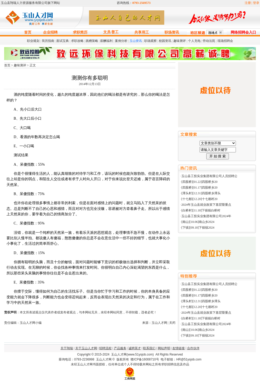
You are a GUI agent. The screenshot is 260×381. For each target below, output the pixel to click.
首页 (27, 32)
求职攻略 (77, 41)
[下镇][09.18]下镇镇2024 (197, 227)
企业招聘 (50, 32)
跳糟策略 (92, 41)
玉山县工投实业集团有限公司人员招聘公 (209, 176)
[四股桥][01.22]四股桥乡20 (199, 182)
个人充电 (194, 41)
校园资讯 (165, 41)
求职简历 (80, 32)
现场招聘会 (225, 41)
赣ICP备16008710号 (145, 359)
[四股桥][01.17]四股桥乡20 (199, 187)
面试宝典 (62, 41)
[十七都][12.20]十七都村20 (199, 199)
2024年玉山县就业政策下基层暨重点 (206, 204)
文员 (107, 32)
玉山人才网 (104, 359)
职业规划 (33, 41)
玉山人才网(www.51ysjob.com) (132, 354)
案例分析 (121, 41)
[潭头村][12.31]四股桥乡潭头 (201, 193)
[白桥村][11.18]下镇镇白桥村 (201, 210)
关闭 (172, 323)
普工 (115, 32)
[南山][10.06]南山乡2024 (197, 222)
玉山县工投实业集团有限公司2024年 (206, 216)
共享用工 (141, 32)
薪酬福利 (106, 41)
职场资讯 (172, 32)
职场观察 (150, 41)
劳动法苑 (209, 41)
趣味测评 (179, 41)
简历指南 (48, 41)
